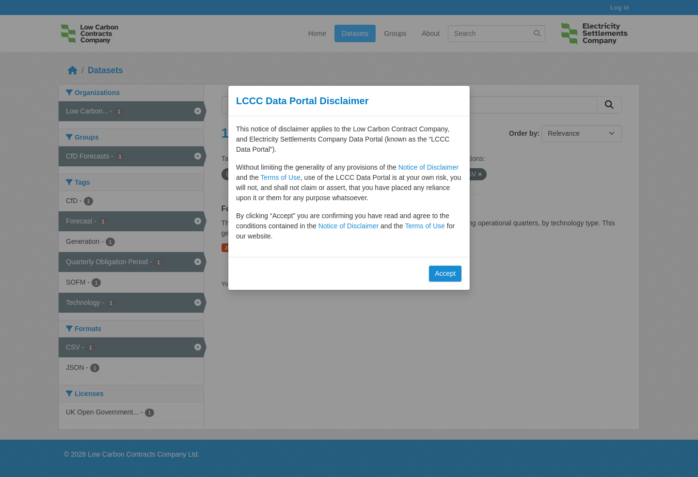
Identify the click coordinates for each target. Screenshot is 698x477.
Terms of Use (280, 177)
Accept (445, 273)
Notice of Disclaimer (428, 167)
